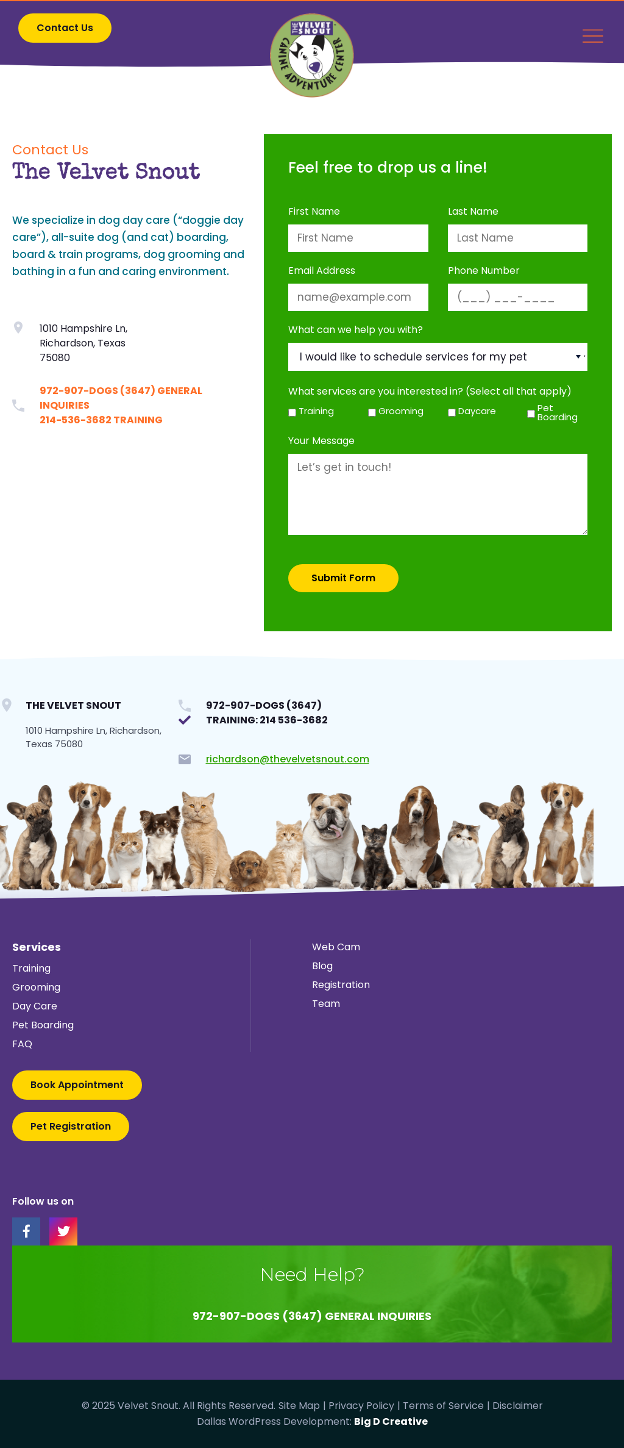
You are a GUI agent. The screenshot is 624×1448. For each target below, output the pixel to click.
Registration (341, 985)
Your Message (321, 441)
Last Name (473, 212)
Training (316, 410)
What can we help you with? (355, 330)
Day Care (34, 1006)
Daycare (477, 410)
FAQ (22, 1044)
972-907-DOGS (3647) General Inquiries (312, 1316)
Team (326, 1004)
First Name (314, 212)
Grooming (398, 410)
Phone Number (484, 271)
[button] (65, 28)
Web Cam (336, 947)
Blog (322, 966)
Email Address (321, 271)
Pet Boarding (557, 412)
